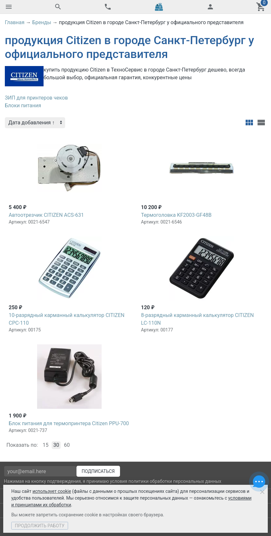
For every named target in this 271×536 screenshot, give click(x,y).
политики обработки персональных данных (174, 481)
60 (67, 445)
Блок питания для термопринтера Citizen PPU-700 (69, 423)
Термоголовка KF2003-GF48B (176, 215)
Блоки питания (23, 105)
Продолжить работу (40, 525)
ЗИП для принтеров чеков (36, 98)
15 (45, 445)
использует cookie (52, 491)
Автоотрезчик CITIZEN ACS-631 (46, 215)
